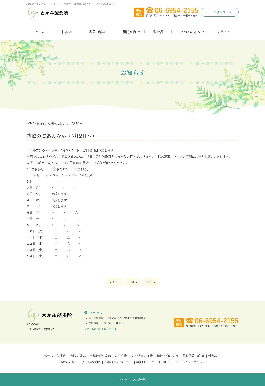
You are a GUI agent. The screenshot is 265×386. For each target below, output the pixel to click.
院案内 (67, 32)
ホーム (40, 32)
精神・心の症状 (167, 355)
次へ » (150, 282)
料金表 (158, 32)
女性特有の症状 (142, 355)
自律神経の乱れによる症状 (108, 355)
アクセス (223, 32)
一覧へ (132, 282)
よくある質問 (91, 362)
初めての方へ (190, 32)
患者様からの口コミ (118, 362)
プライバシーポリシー (190, 362)
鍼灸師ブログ (145, 362)
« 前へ (114, 282)
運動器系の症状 (193, 355)
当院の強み (97, 32)
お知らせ (165, 362)
